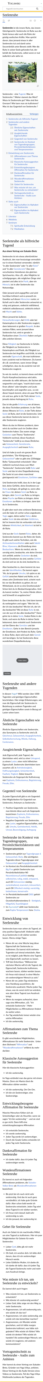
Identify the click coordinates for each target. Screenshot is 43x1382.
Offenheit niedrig (22, 888)
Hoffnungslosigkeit (11, 770)
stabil (25, 878)
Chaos (8, 492)
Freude (6, 783)
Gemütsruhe (19, 269)
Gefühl (6, 576)
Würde (24, 739)
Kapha (13, 910)
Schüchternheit (27, 770)
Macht (9, 311)
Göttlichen (33, 519)
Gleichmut (7, 735)
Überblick (23, 335)
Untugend (35, 758)
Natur (28, 516)
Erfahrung (22, 404)
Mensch (6, 284)
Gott (14, 1246)
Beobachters (8, 549)
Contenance (8, 742)
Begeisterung (35, 780)
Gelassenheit (12, 444)
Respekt (29, 326)
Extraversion (19, 882)
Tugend (22, 94)
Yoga (14, 693)
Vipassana (12, 546)
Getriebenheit (23, 826)
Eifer (12, 783)
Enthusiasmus (21, 780)
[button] (22, 660)
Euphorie (10, 780)
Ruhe (35, 265)
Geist (23, 492)
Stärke (19, 311)
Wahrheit (29, 525)
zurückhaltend (12, 885)
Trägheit (14, 774)
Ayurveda (13, 907)
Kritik (26, 320)
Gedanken (7, 434)
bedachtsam (11, 891)
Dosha (37, 910)
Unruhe (22, 573)
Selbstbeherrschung (11, 739)
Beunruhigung (19, 829)
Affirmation (22, 1044)
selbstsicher (11, 878)
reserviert (24, 885)
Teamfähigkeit (22, 903)
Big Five (9, 869)
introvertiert (34, 885)
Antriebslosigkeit (24, 767)
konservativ (23, 891)
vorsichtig (35, 888)
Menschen (25, 299)
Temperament (22, 910)
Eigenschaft (16, 356)
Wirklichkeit (16, 525)
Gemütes (23, 625)
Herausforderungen (11, 320)
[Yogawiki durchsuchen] (22, 8)
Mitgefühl (10, 903)
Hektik (34, 826)
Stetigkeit (36, 900)
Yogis (5, 516)
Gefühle (37, 558)
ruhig (19, 878)
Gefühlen (33, 477)
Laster (14, 761)
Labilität (23, 875)
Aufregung (31, 829)
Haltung (32, 739)
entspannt (33, 878)
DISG (31, 894)
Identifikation (16, 570)
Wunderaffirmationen (13, 1047)
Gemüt (18, 495)
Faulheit (6, 774)
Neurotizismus (12, 875)
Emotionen (23, 477)
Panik (25, 281)
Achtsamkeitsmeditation (13, 543)
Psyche (11, 498)
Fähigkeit (12, 344)
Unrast (9, 829)
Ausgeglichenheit (10, 447)
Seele (37, 396)
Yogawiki (14, 3)
